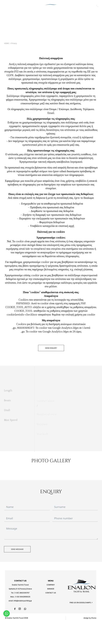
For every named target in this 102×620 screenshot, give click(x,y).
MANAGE (50, 589)
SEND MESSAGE (17, 554)
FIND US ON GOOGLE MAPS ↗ (81, 603)
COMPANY (51, 585)
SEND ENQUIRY (51, 348)
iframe (93, 618)
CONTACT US (50, 593)
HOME (6, 43)
